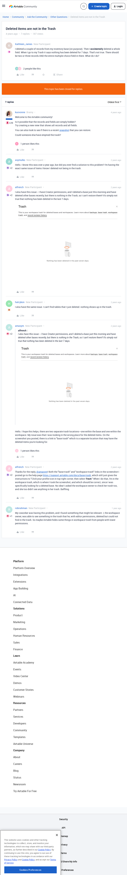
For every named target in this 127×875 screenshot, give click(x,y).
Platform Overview (24, 568)
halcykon (19, 302)
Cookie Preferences (64, 870)
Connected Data (22, 602)
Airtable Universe (23, 744)
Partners (18, 710)
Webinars (18, 696)
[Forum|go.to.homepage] (23, 6)
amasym (19, 325)
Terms (63, 853)
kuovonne (20, 112)
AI (14, 595)
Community (18, 16)
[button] (4, 6)
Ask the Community (37, 16)
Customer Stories (23, 690)
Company (18, 750)
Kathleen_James (23, 44)
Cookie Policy (44, 864)
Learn (16, 656)
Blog (16, 771)
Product (18, 615)
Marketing (19, 622)
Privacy (63, 844)
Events (17, 669)
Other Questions (58, 16)
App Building (20, 588)
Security (63, 819)
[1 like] (27, 143)
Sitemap (63, 836)
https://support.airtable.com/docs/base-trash (67, 475)
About (16, 757)
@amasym (41, 471)
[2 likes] (28, 68)
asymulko (20, 160)
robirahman (21, 508)
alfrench (19, 187)
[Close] (57, 849)
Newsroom (19, 784)
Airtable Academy (23, 662)
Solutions (18, 608)
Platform (18, 561)
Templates (19, 737)
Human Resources (24, 636)
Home (6, 16)
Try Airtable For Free (25, 791)
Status (17, 777)
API (63, 827)
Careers (17, 764)
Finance (18, 649)
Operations (19, 629)
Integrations (20, 575)
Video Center (20, 676)
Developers (19, 723)
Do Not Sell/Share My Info (63, 861)
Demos (17, 683)
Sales (16, 642)
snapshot (64, 130)
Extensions (19, 581)
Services (18, 716)
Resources (19, 703)
